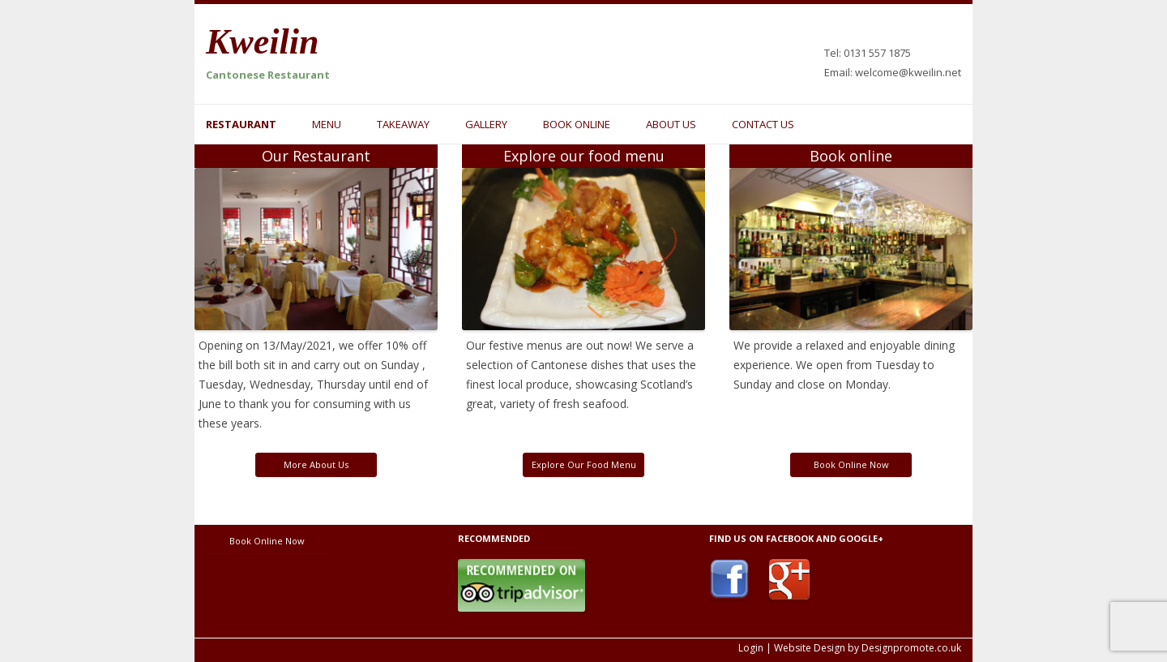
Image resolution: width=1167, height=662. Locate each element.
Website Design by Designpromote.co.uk (867, 648)
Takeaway (403, 124)
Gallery (486, 124)
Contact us (763, 124)
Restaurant (241, 124)
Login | (755, 648)
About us (671, 124)
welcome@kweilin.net (908, 72)
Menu (326, 124)
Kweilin (262, 42)
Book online (576, 124)
